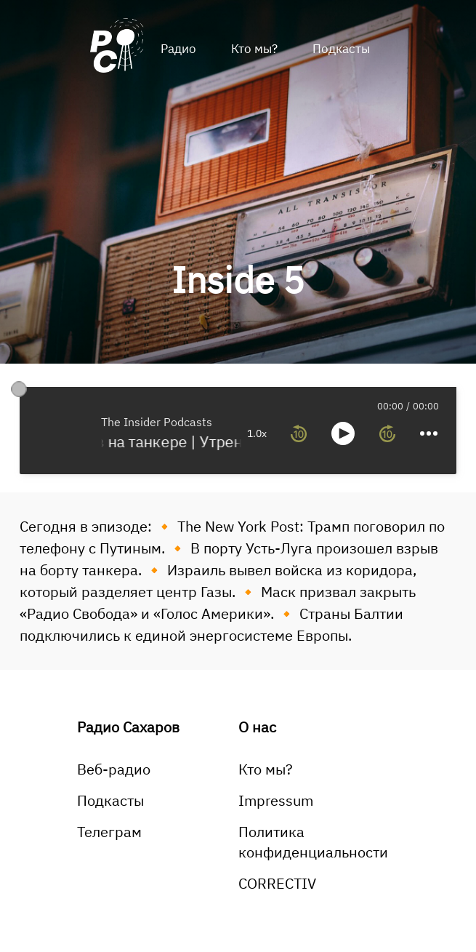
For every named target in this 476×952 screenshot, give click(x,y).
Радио (178, 49)
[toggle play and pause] (343, 433)
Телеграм (109, 831)
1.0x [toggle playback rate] (257, 433)
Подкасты (341, 49)
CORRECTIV (277, 883)
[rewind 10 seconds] (299, 433)
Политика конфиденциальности (313, 842)
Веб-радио (113, 769)
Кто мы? (254, 49)
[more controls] (429, 433)
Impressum (275, 800)
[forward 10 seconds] (387, 433)
